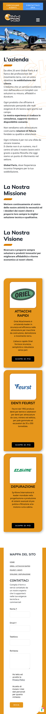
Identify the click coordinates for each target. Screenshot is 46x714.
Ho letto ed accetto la (18, 677)
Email (13, 623)
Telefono (14, 636)
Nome (13, 609)
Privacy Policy (18, 679)
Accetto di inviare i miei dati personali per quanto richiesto (18, 691)
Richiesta (14, 650)
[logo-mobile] (13, 14)
